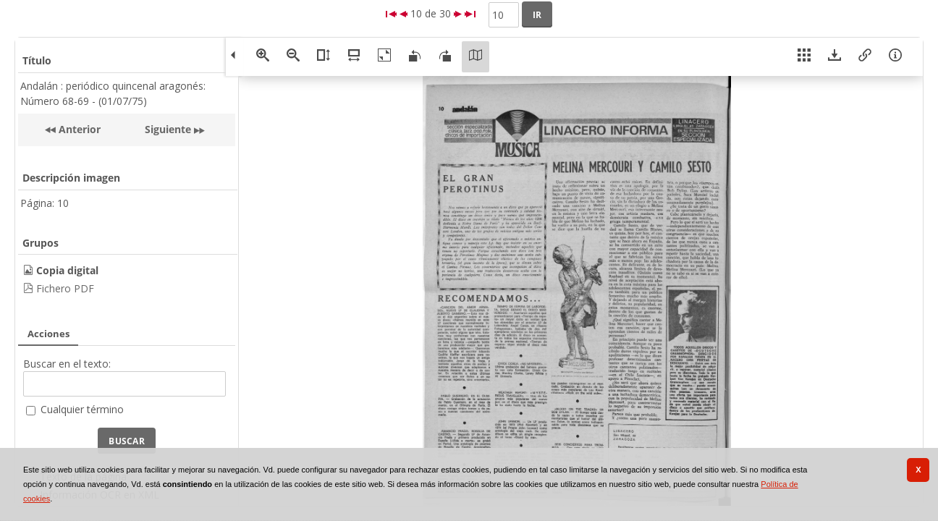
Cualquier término (82, 409)
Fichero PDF (65, 288)
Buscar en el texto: (67, 363)
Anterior (78, 129)
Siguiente (168, 129)
